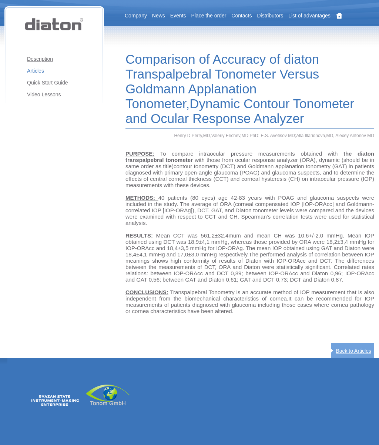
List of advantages (309, 16)
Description (40, 59)
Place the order (208, 16)
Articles (35, 71)
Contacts (241, 16)
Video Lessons (44, 94)
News (158, 16)
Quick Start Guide (47, 83)
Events (178, 16)
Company (136, 16)
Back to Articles (353, 351)
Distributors (270, 16)
